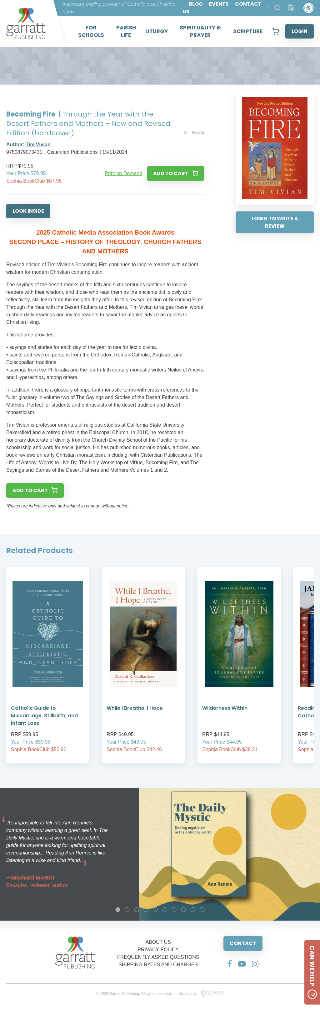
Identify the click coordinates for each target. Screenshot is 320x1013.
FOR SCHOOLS (91, 31)
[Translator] (292, 8)
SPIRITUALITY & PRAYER (200, 31)
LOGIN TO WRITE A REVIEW (275, 222)
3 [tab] (136, 910)
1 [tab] (118, 910)
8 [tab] (183, 910)
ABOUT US (158, 942)
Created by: (201, 993)
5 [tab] (155, 910)
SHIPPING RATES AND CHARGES (158, 964)
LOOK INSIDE (28, 211)
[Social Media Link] (229, 964)
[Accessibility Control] (308, 8)
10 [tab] (202, 910)
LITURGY (156, 31)
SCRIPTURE (247, 31)
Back (194, 132)
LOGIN (300, 31)
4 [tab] (146, 910)
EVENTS (219, 4)
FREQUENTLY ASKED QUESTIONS (158, 957)
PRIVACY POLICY (158, 949)
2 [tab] (127, 910)
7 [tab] (174, 910)
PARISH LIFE (126, 31)
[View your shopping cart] (275, 31)
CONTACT (243, 943)
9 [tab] (193, 910)
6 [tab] (165, 910)
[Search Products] (277, 8)
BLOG (196, 4)
